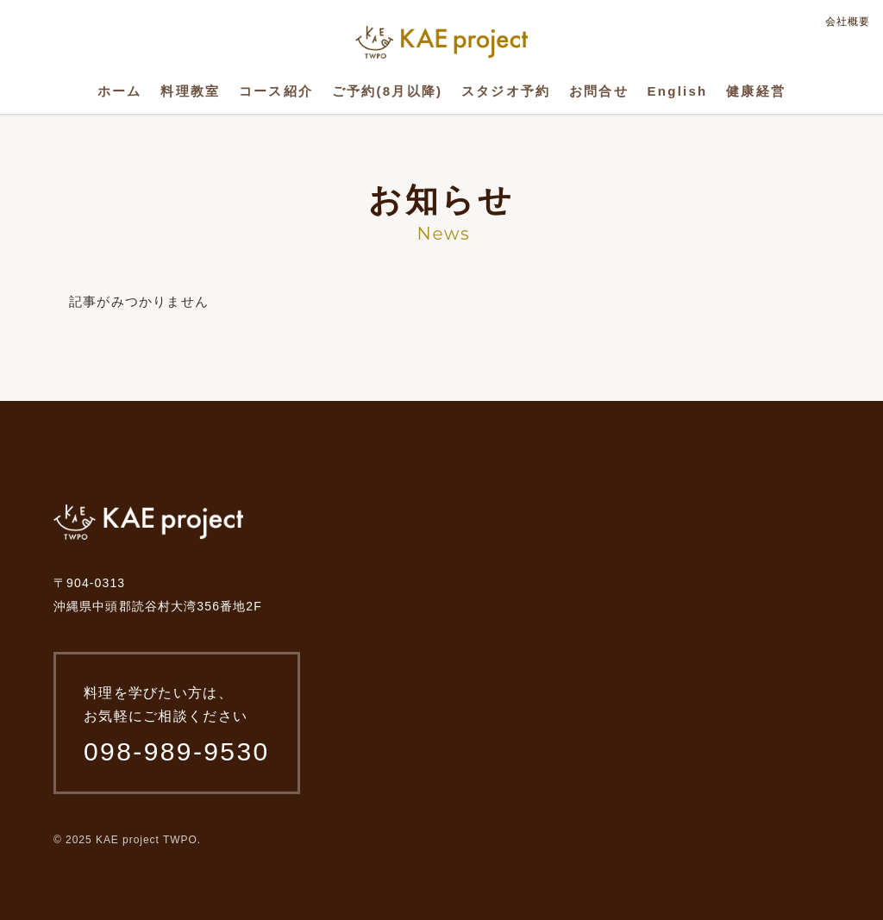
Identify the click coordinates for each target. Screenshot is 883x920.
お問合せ (599, 91)
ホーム (119, 91)
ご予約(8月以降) (387, 91)
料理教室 (190, 91)
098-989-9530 (177, 751)
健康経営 (756, 91)
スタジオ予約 (506, 91)
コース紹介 (276, 91)
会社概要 (847, 22)
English (678, 91)
